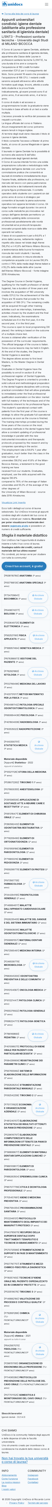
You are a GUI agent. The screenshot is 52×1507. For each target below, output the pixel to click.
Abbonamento (9, 1475)
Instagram (33, 1475)
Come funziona (10, 1478)
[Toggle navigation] (46, 4)
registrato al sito (19, 525)
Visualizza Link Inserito (14, 502)
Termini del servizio (38, 1503)
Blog (4, 1485)
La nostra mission (11, 1482)
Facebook (33, 1478)
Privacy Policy (16, 1503)
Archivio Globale (38, 597)
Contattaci (33, 1482)
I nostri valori (9, 1489)
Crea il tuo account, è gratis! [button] (24, 566)
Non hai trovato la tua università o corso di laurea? (25, 1459)
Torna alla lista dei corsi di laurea (20, 13)
